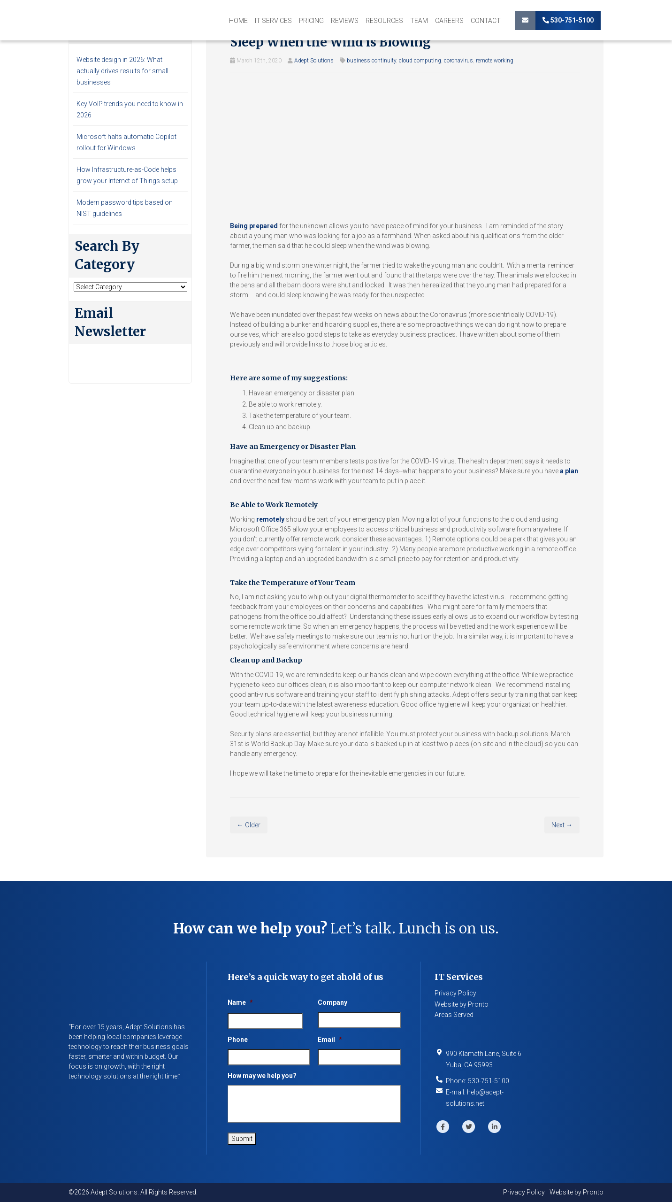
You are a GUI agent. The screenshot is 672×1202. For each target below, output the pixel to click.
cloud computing (420, 60)
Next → (562, 825)
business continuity (371, 60)
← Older (248, 825)
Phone (238, 1039)
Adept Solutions (314, 60)
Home (238, 20)
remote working (494, 60)
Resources (384, 20)
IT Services (273, 20)
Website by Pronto (462, 1004)
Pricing (311, 20)
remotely (270, 519)
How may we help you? (262, 1075)
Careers (449, 20)
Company (332, 1002)
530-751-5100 (568, 20)
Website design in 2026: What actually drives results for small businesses (122, 71)
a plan (569, 471)
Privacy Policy (455, 993)
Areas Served (454, 1014)
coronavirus (458, 60)
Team (419, 20)
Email (330, 1039)
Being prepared (254, 226)
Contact (486, 20)
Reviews (345, 20)
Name (240, 1002)
